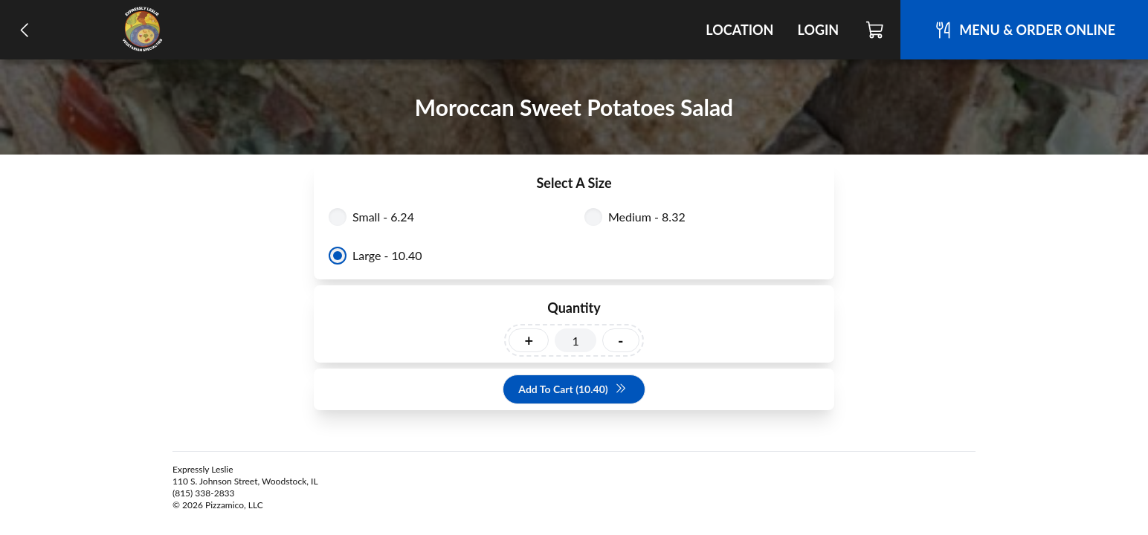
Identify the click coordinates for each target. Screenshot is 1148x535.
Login (818, 30)
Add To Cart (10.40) (572, 390)
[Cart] (875, 29)
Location (739, 30)
